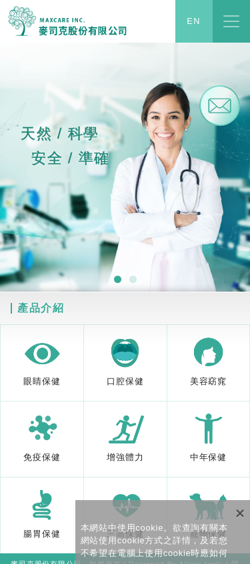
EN (194, 21)
